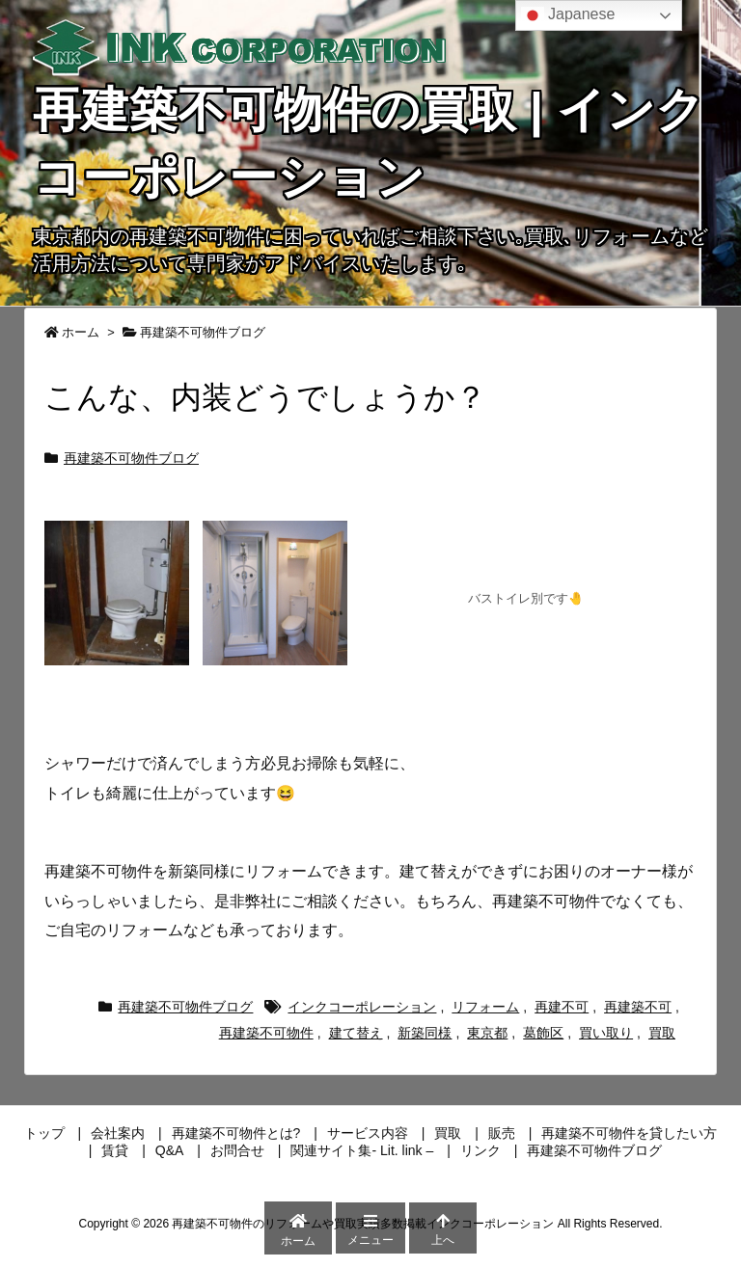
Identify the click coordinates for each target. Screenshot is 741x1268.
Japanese (568, 15)
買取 (661, 1032)
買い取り (606, 1032)
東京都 (487, 1032)
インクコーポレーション (362, 1006)
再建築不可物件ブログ (202, 332)
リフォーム (485, 1006)
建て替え (356, 1032)
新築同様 (425, 1032)
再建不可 (562, 1006)
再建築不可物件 (266, 1032)
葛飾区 (543, 1032)
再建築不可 (638, 1006)
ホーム (80, 332)
